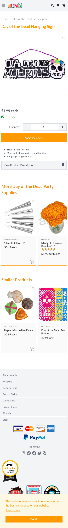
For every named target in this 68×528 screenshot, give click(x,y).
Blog (5, 419)
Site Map (7, 413)
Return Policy (10, 394)
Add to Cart (34, 137)
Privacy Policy (10, 406)
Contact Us (9, 400)
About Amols (10, 375)
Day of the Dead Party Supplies (31, 18)
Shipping (7, 381)
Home (5, 18)
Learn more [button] (13, 510)
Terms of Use (10, 387)
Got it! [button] (34, 519)
